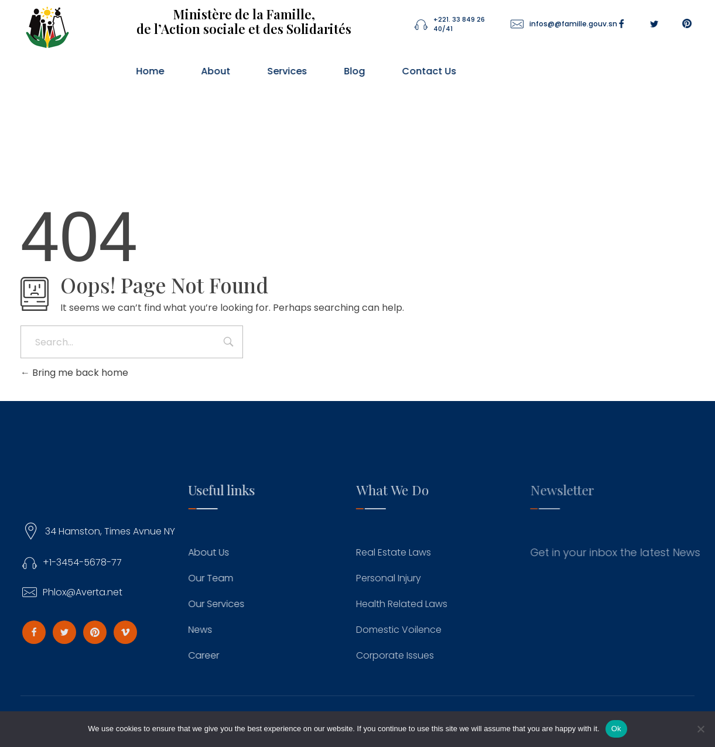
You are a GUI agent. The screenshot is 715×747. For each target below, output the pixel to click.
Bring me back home (74, 372)
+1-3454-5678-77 (91, 562)
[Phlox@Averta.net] (39, 592)
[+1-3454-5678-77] (39, 563)
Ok (616, 728)
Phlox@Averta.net (92, 592)
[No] (700, 729)
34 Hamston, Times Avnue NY (120, 531)
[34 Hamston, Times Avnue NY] (40, 531)
